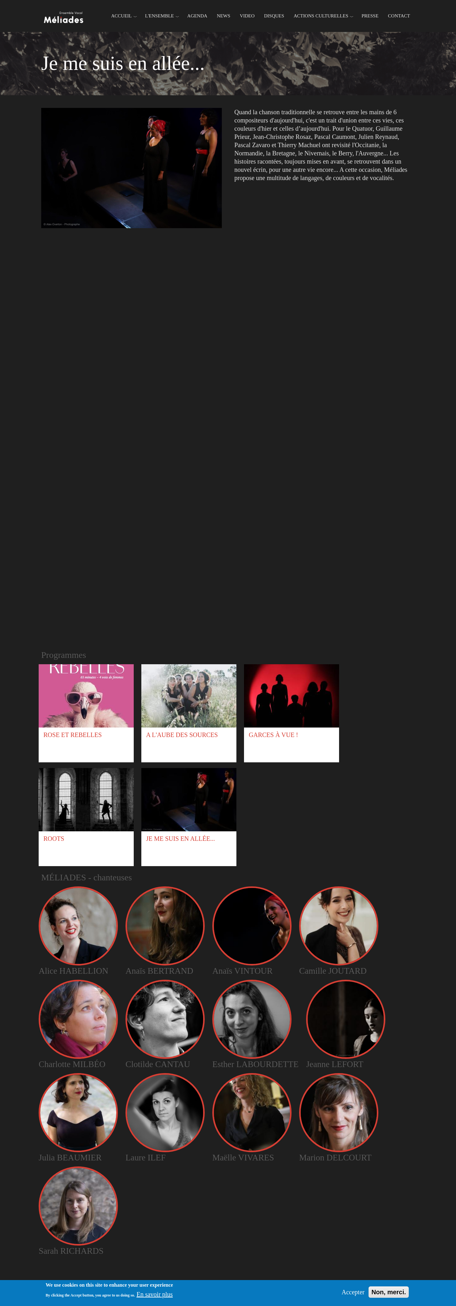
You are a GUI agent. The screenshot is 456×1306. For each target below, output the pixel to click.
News (223, 15)
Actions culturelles (321, 15)
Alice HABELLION (73, 971)
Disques (274, 15)
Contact (399, 15)
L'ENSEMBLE (159, 15)
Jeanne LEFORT (334, 1064)
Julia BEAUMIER (70, 1157)
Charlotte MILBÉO (72, 1064)
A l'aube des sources (182, 734)
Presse (370, 15)
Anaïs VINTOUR (242, 971)
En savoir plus (155, 1294)
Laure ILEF (145, 1157)
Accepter (353, 1292)
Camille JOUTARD (333, 971)
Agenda (197, 15)
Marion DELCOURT (335, 1157)
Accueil (121, 15)
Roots (53, 838)
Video (247, 15)
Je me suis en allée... (180, 838)
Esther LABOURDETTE (255, 1064)
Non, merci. (388, 1292)
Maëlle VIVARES (243, 1157)
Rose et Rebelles (72, 734)
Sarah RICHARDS (71, 1251)
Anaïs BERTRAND (159, 971)
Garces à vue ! (273, 734)
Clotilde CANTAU (157, 1064)
